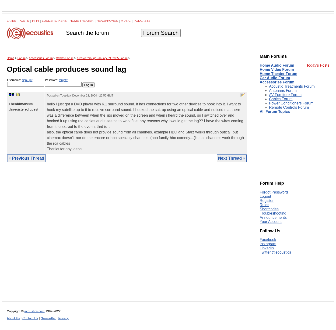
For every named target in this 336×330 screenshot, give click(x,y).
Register (267, 201)
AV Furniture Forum (285, 95)
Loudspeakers (54, 20)
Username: (25, 83)
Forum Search (160, 33)
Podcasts (142, 20)
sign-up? (27, 80)
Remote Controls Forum (289, 107)
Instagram (268, 244)
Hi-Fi (35, 20)
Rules (264, 205)
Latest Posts (18, 20)
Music (126, 20)
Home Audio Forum (277, 65)
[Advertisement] (127, 234)
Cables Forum (280, 99)
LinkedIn (267, 248)
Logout (265, 196)
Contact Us (30, 318)
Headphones (107, 20)
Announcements (273, 217)
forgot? (63, 80)
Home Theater (82, 20)
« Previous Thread (26, 158)
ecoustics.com (34, 311)
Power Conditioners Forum (291, 103)
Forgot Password (274, 192)
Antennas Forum (283, 91)
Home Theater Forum (278, 74)
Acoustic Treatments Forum (292, 86)
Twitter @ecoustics (275, 252)
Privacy (63, 318)
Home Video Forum (277, 70)
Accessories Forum (277, 82)
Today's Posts (317, 65)
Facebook (268, 240)
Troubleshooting (273, 213)
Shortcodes (269, 209)
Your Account (271, 222)
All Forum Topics (275, 112)
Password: (63, 83)
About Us (13, 318)
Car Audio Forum (275, 78)
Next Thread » (231, 158)
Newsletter (48, 318)
